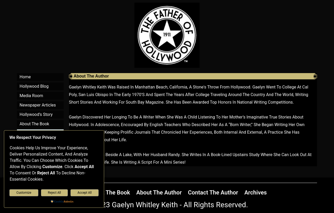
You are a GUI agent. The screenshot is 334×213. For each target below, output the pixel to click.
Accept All (84, 192)
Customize (23, 192)
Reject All (54, 192)
